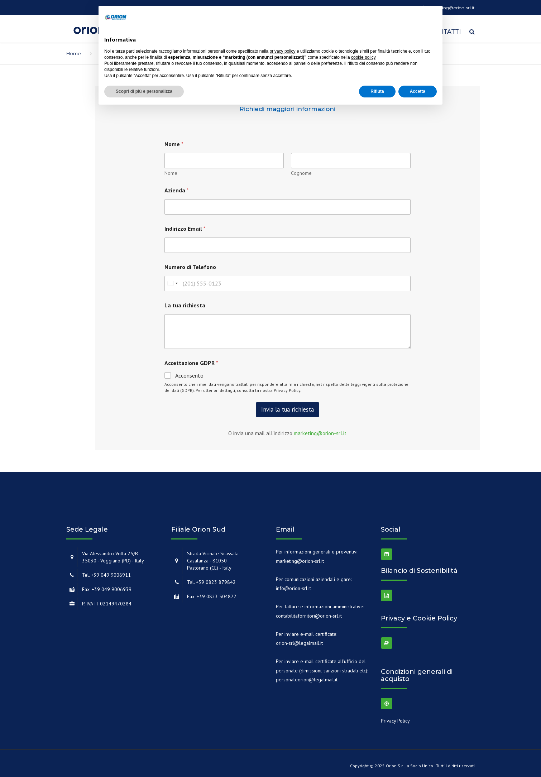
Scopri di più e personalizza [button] (144, 91)
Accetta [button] (417, 91)
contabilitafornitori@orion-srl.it (309, 613)
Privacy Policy (287, 387)
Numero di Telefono (190, 264)
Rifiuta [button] (377, 91)
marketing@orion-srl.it (320, 430)
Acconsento (189, 372)
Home (73, 51)
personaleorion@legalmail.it (306, 677)
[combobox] (172, 281)
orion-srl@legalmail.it (299, 640)
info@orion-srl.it (293, 585)
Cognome (301, 171)
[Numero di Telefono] (287, 281)
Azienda (176, 187)
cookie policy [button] (363, 57)
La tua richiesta (184, 302)
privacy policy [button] (283, 51)
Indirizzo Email (185, 226)
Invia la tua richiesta (287, 407)
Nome (170, 171)
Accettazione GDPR (191, 360)
